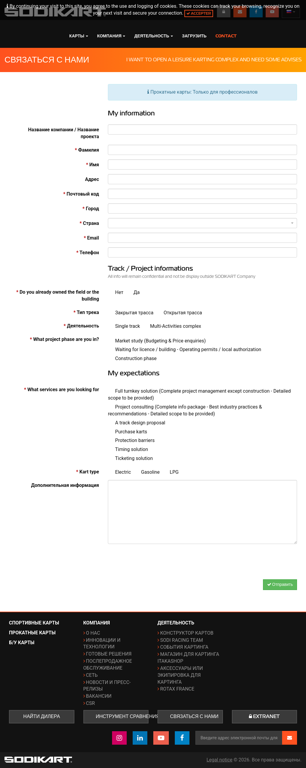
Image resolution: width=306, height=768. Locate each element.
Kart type (87, 472)
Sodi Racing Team (181, 640)
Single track (124, 326)
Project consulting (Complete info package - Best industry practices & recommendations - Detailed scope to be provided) (185, 410)
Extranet (264, 717)
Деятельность (81, 326)
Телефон (87, 252)
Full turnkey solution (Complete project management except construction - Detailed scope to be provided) (199, 394)
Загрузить (194, 36)
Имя (92, 164)
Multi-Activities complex (172, 326)
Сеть (92, 675)
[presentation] (202, 560)
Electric (119, 472)
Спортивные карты (34, 623)
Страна (89, 223)
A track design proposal (136, 423)
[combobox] (202, 223)
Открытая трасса (179, 313)
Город (90, 208)
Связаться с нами (194, 717)
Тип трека (86, 312)
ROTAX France (177, 689)
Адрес (92, 179)
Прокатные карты (32, 633)
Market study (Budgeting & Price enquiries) (157, 341)
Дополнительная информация (65, 485)
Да (133, 292)
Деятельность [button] (153, 36)
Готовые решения (109, 654)
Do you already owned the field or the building (57, 295)
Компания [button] (111, 36)
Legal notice (219, 760)
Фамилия (87, 150)
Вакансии (99, 696)
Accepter (198, 13)
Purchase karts (127, 432)
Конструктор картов (186, 633)
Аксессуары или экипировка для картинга (180, 675)
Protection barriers (131, 441)
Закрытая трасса (130, 313)
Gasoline (147, 472)
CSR (90, 703)
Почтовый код (81, 194)
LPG (171, 472)
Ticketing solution (130, 458)
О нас (93, 633)
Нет (115, 292)
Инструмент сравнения (122, 717)
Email (91, 238)
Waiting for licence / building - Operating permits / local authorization (184, 350)
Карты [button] (78, 36)
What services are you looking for (61, 389)
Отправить (280, 584)
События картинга (184, 647)
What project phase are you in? (64, 339)
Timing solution (128, 450)
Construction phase (132, 359)
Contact (226, 36)
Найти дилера (41, 717)
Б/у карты (21, 642)
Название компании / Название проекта (63, 133)
